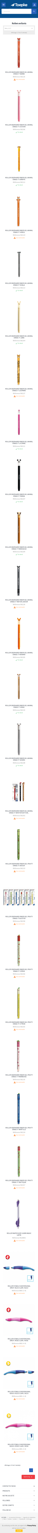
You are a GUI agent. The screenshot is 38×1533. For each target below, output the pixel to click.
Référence (16, 77)
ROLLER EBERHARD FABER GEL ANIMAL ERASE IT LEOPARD (19, 390)
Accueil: (4, 1517)
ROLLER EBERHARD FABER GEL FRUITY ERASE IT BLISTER (19, 917)
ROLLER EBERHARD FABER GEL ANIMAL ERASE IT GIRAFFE (19, 178)
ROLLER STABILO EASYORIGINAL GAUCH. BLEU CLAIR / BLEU (19, 1392)
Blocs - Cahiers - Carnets (10, 1519)
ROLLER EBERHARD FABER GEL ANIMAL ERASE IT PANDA (19, 495)
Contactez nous (9, 1486)
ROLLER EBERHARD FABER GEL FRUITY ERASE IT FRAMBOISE (19, 1076)
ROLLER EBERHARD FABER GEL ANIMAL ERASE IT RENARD (19, 653)
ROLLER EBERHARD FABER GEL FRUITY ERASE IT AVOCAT (19, 865)
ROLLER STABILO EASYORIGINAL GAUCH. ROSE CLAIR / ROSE (19, 1445)
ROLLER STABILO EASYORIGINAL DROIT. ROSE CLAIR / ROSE (19, 1340)
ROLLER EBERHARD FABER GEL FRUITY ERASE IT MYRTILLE (19, 1129)
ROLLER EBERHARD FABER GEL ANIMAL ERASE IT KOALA (19, 284)
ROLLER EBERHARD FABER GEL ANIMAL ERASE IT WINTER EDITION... (19, 812)
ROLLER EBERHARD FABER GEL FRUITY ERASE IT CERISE (19, 970)
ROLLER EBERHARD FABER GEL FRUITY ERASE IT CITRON (19, 1023)
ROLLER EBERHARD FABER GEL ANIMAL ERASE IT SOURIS (19, 759)
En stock (20, 132)
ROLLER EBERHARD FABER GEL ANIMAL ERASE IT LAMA (19, 337)
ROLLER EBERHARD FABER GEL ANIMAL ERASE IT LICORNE (19, 442)
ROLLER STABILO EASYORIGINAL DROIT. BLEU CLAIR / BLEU (19, 1287)
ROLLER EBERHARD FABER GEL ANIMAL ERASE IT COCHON (19, 126)
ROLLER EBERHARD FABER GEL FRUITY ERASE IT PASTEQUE (19, 1181)
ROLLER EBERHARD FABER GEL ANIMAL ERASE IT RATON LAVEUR (19, 601)
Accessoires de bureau (15, 1517)
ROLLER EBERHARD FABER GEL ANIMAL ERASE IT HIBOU (19, 231)
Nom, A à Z (19, 28)
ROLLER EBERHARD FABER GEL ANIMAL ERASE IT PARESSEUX (19, 548)
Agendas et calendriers (29, 1517)
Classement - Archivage (25, 1519)
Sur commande (20, 79)
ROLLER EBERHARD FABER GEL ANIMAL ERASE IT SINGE (19, 706)
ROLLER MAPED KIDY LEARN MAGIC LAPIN (19, 1234)
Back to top (28, 1477)
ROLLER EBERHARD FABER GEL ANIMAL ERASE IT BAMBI (19, 73)
